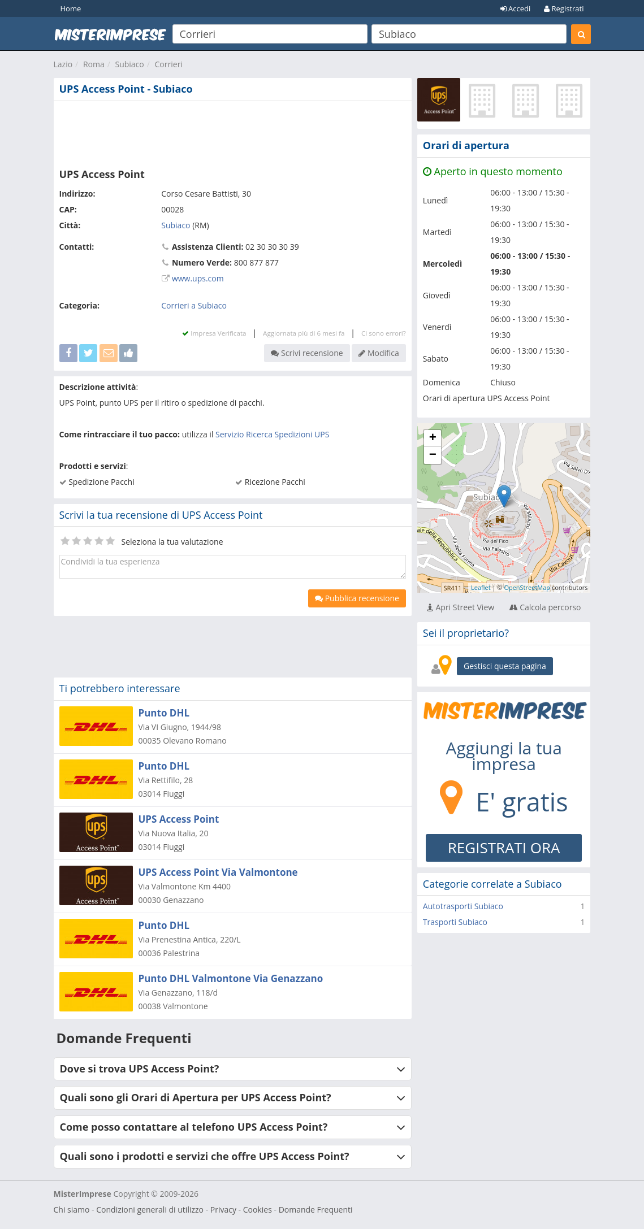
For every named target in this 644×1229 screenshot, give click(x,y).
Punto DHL (164, 712)
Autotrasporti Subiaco (463, 906)
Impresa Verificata (214, 333)
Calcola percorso (545, 607)
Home (70, 8)
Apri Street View (460, 607)
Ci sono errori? (383, 333)
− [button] (432, 455)
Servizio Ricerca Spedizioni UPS (272, 434)
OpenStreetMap (527, 587)
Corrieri (169, 64)
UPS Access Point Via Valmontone (218, 872)
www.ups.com (198, 278)
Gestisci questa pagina (505, 666)
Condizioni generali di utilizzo (150, 1209)
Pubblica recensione (357, 598)
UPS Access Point (179, 819)
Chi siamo (72, 1209)
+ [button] (432, 438)
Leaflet (481, 587)
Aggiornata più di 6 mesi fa (303, 333)
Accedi (515, 8)
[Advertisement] (233, 132)
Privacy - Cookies (241, 1209)
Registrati (564, 8)
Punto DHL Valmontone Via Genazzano (231, 978)
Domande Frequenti (316, 1209)
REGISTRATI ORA (504, 847)
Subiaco (129, 64)
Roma (94, 64)
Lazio (63, 64)
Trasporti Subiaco (455, 922)
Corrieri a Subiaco (194, 305)
